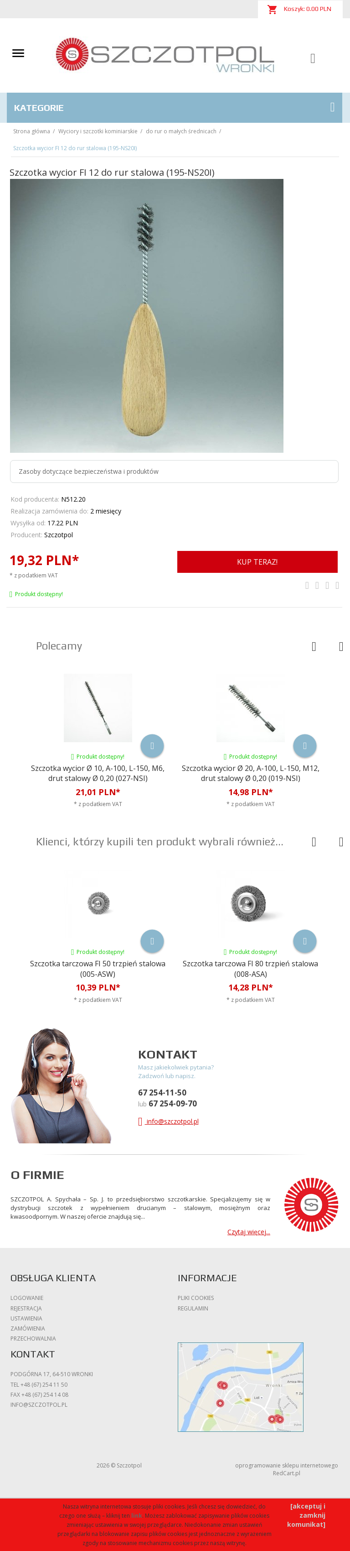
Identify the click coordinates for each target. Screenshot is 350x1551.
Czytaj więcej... (248, 1231)
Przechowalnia (33, 1338)
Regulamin (193, 1308)
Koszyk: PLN (299, 9)
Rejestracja (26, 1308)
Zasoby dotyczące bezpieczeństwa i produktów (89, 471)
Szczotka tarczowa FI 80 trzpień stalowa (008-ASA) (250, 969)
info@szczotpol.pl (168, 1121)
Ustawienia (26, 1318)
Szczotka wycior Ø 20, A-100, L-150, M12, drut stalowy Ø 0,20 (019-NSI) (250, 773)
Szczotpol (58, 534)
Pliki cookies (196, 1298)
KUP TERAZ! (257, 562)
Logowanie (26, 1298)
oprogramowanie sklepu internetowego (286, 1465)
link (136, 1516)
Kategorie (174, 107)
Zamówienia (27, 1328)
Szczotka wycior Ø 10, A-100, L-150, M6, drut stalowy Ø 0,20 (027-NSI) (98, 773)
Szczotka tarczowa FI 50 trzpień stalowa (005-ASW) (97, 969)
